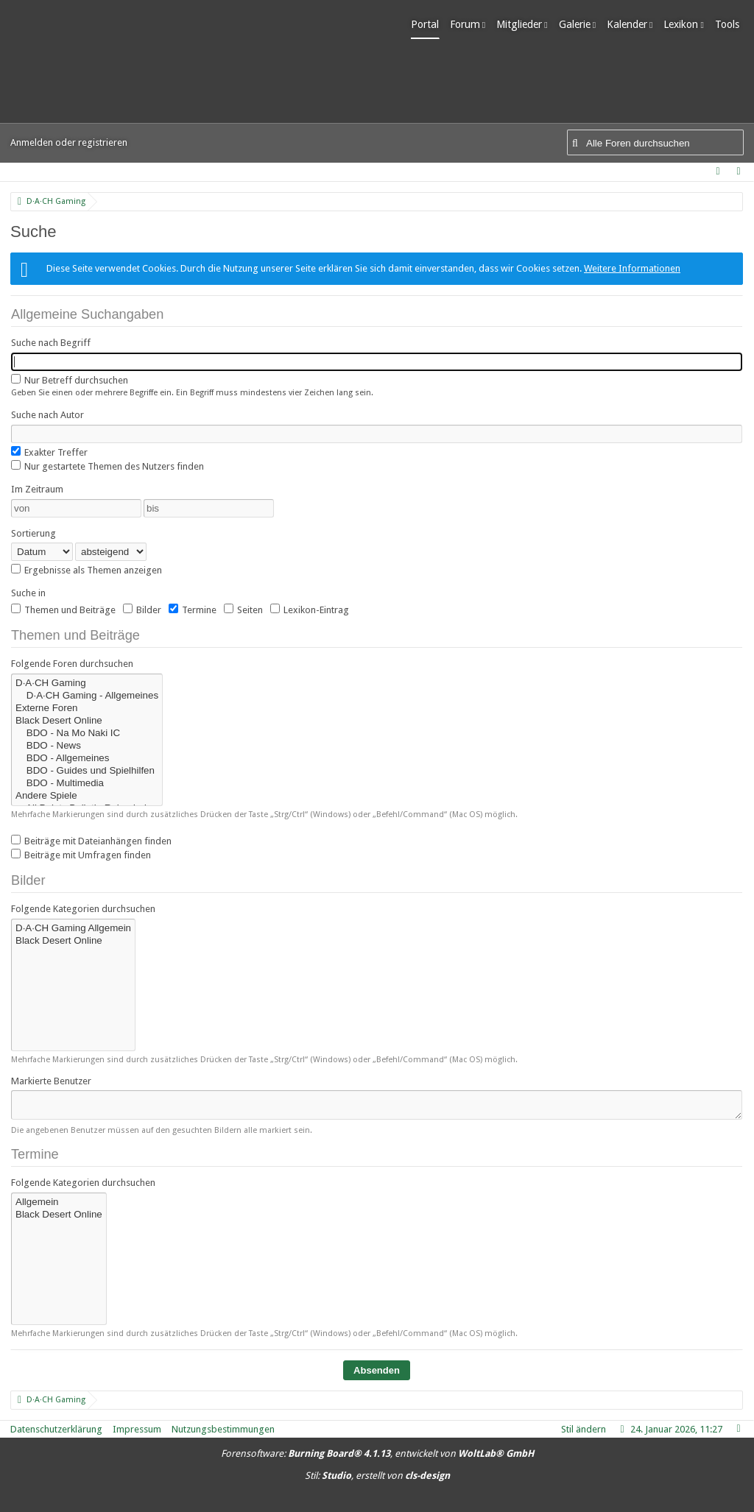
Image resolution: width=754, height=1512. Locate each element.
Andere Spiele (87, 796)
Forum (469, 24)
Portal (429, 24)
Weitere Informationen (632, 268)
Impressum (137, 1429)
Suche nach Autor (47, 414)
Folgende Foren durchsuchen (72, 663)
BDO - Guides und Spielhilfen (87, 771)
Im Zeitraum (37, 489)
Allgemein (59, 1202)
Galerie (579, 24)
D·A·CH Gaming (87, 683)
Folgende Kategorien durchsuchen (83, 908)
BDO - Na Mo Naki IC (87, 733)
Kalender (631, 24)
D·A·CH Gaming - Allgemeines (87, 696)
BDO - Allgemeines (87, 758)
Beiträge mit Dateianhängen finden (91, 841)
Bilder (142, 609)
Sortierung (33, 533)
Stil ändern (583, 1429)
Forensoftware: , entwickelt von (377, 1453)
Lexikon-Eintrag (309, 609)
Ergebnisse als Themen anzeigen (86, 570)
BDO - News (87, 746)
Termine (192, 609)
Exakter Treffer (49, 452)
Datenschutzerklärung (56, 1429)
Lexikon (686, 24)
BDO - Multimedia (87, 783)
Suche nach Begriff (51, 342)
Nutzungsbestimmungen (223, 1429)
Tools (731, 24)
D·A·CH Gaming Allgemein (73, 928)
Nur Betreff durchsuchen (69, 380)
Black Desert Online (87, 721)
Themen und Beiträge (63, 609)
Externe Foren (87, 708)
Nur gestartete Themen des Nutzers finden (107, 466)
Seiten (243, 609)
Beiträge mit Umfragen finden (81, 855)
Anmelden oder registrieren (68, 142)
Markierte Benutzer (51, 1081)
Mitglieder (523, 24)
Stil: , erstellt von (377, 1475)
